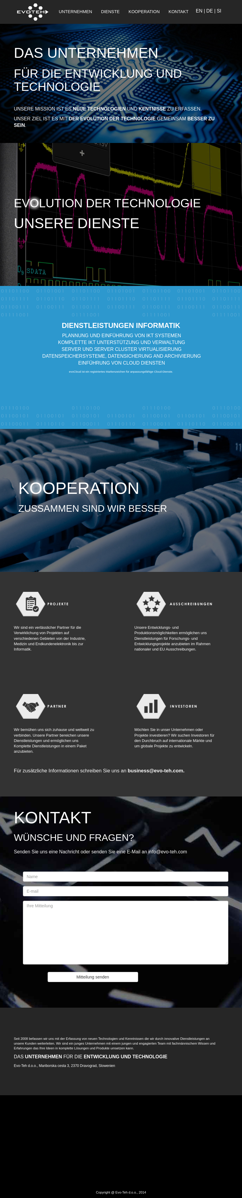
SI (219, 10)
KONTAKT (178, 11)
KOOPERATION (144, 11)
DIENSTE (110, 11)
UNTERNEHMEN (75, 11)
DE (209, 10)
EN (199, 10)
